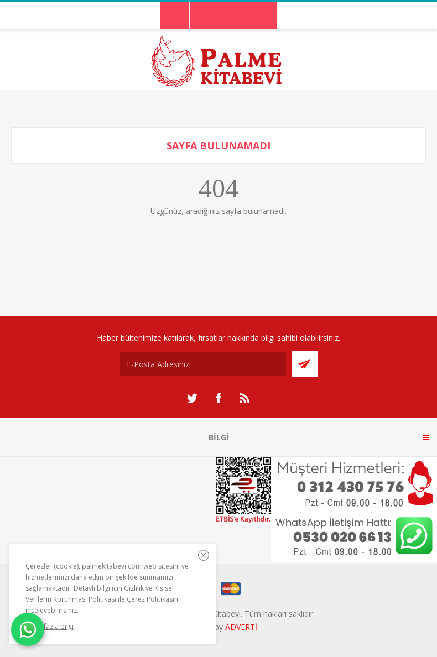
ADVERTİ (241, 627)
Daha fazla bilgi (49, 626)
